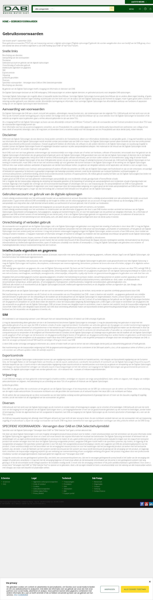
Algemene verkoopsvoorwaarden (45, 482)
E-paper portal (69, 493)
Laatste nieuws (139, 2)
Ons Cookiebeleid (21, 595)
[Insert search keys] (82, 8)
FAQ (4, 484)
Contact (97, 486)
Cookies (36, 486)
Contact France (99, 491)
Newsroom (98, 482)
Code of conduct (39, 484)
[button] (135, 8)
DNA (65, 486)
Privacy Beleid (38, 493)
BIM (65, 491)
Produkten (68, 484)
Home (5, 21)
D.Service (6, 482)
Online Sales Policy (40, 491)
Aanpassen (110, 589)
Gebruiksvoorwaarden (41, 489)
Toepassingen (69, 482)
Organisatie (98, 484)
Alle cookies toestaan (135, 589)
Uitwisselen (68, 489)
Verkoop (97, 489)
